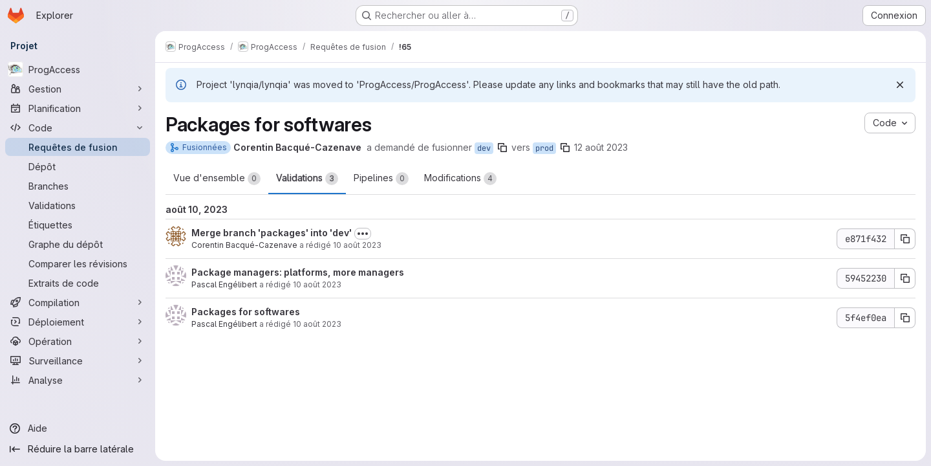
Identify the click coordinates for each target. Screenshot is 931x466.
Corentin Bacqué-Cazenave (244, 245)
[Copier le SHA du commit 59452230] (905, 278)
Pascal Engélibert (224, 284)
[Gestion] (77, 89)
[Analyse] (77, 380)
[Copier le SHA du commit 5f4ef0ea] (905, 317)
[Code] (77, 127)
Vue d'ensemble (217, 178)
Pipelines (381, 178)
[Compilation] (77, 302)
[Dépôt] (77, 166)
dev (484, 148)
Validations (307, 178)
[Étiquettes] (77, 225)
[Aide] (77, 428)
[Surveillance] (77, 360)
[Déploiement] (77, 322)
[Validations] (77, 205)
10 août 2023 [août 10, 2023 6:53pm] (357, 245)
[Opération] (77, 341)
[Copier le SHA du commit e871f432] (905, 238)
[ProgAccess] (77, 69)
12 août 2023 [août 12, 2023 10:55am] (601, 147)
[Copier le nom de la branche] (502, 147)
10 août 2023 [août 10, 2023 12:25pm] (317, 324)
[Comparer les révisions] (77, 263)
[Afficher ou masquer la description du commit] (362, 233)
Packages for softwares (245, 311)
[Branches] (77, 186)
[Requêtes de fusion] (77, 147)
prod (544, 148)
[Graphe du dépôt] (77, 244)
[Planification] (77, 108)
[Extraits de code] (77, 283)
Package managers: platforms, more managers (297, 272)
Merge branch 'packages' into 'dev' (271, 232)
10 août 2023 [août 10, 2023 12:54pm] (317, 284)
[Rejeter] (900, 85)
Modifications (460, 178)
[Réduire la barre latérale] (77, 449)
